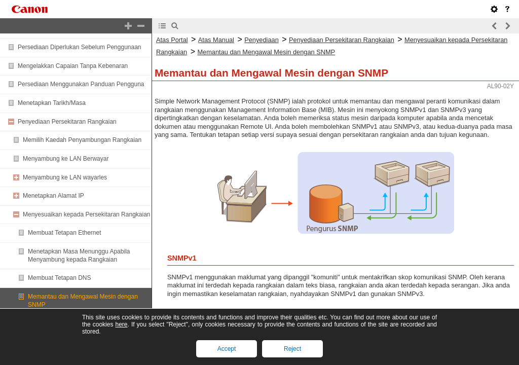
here (121, 324)
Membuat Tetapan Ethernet (64, 232)
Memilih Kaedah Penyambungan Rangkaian (82, 139)
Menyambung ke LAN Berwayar (65, 158)
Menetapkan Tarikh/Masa (52, 102)
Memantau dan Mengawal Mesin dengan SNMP (266, 52)
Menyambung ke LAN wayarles (65, 177)
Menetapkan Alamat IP (53, 195)
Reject (292, 348)
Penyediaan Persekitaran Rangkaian (67, 121)
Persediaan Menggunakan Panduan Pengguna (81, 84)
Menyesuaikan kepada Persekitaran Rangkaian (87, 214)
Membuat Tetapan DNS (59, 277)
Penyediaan (261, 40)
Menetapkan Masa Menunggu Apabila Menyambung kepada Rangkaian (79, 255)
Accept (226, 348)
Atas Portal (172, 40)
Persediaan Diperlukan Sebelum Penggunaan (79, 47)
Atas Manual (216, 40)
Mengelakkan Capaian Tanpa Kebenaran (73, 65)
